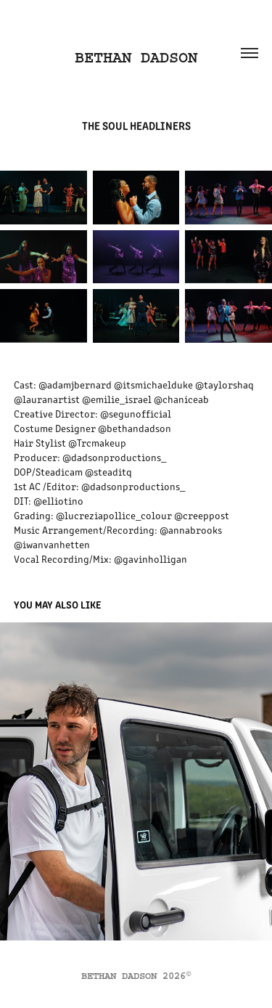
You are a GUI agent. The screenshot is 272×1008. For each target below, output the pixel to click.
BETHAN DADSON (136, 58)
